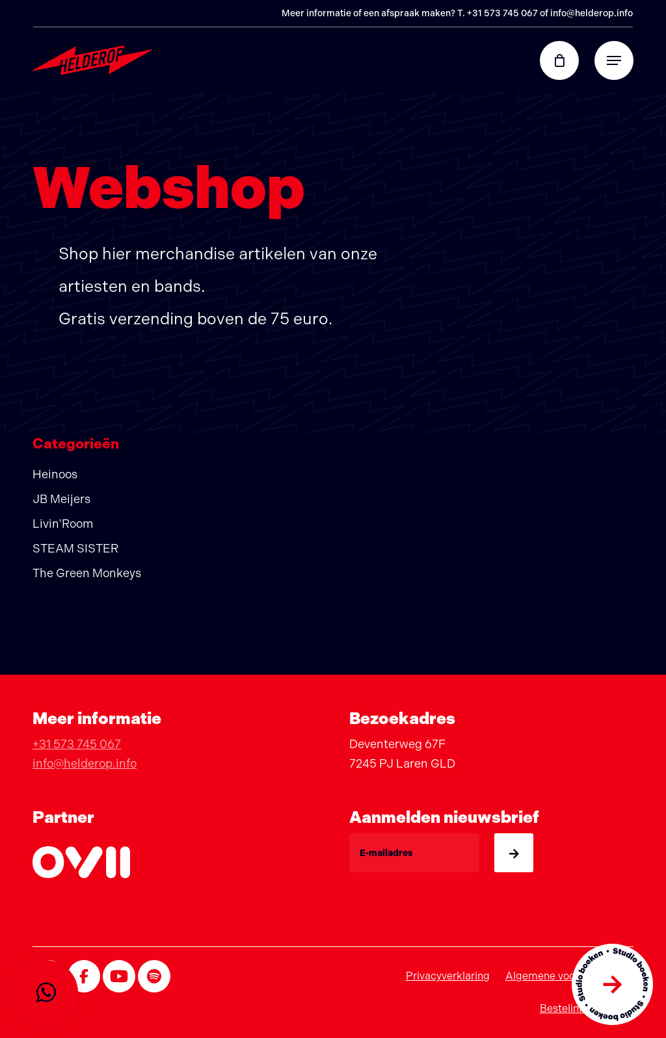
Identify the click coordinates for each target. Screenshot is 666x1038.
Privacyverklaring (448, 976)
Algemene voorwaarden (562, 976)
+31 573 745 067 (502, 13)
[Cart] (566, 60)
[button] (613, 60)
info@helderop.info (591, 13)
